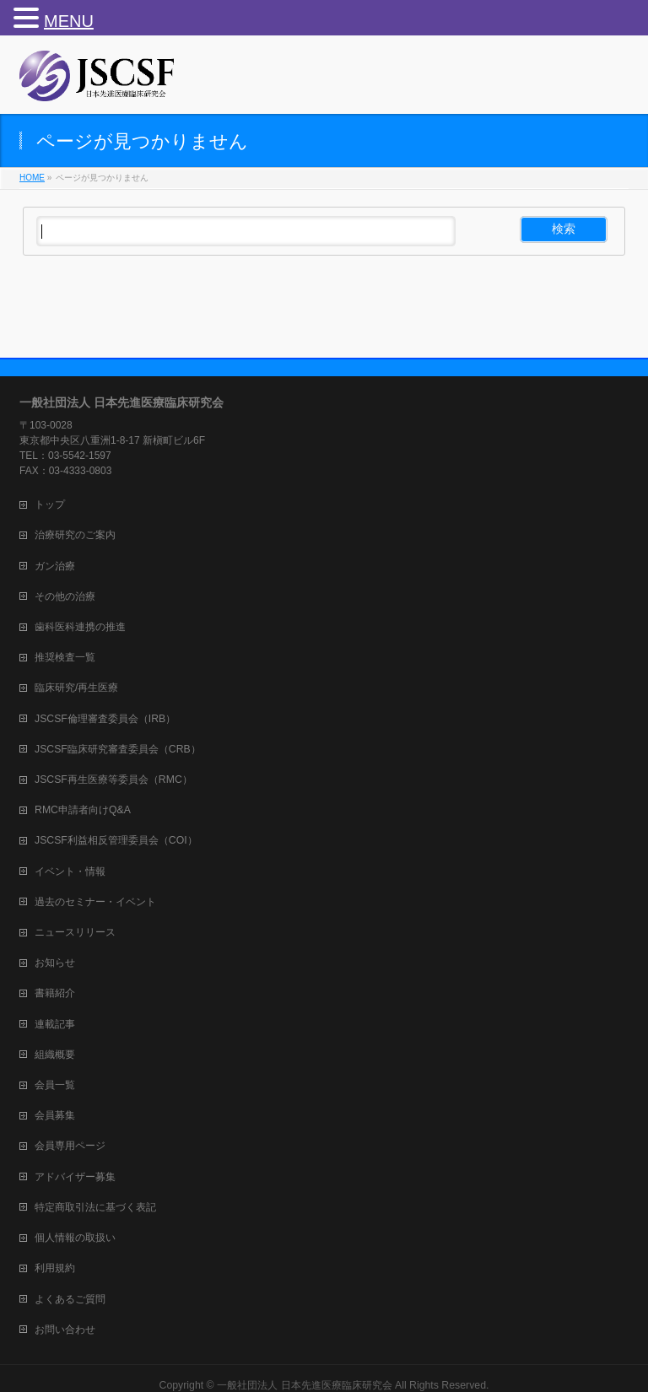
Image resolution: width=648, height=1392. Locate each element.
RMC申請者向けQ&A (83, 810)
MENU (69, 21)
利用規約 (55, 1268)
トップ (50, 504)
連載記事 (55, 1024)
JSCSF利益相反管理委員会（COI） (116, 840)
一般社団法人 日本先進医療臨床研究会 (304, 1385)
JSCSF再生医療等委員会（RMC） (113, 779)
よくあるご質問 (70, 1299)
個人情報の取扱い (75, 1238)
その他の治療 (65, 596)
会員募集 (55, 1115)
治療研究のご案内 (75, 535)
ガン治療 (55, 566)
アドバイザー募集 (75, 1177)
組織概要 (55, 1054)
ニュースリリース (75, 932)
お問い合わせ (65, 1329)
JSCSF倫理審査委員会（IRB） (105, 719)
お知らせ (55, 962)
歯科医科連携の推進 (80, 627)
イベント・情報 (70, 871)
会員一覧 (55, 1085)
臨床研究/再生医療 (76, 687)
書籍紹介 (55, 993)
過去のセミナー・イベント (95, 902)
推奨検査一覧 (65, 657)
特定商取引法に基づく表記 (95, 1207)
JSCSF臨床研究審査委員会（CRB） (118, 749)
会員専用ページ (70, 1146)
